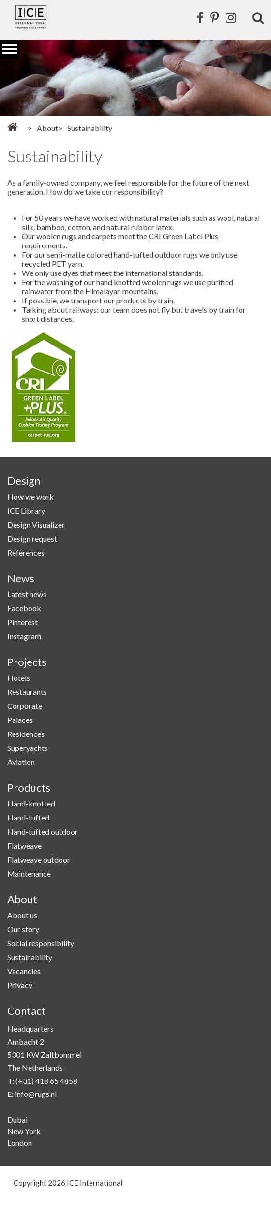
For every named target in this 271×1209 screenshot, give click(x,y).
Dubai (17, 1119)
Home (12, 127)
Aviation (21, 761)
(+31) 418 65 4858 (46, 1080)
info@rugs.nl (36, 1093)
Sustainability (29, 957)
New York (24, 1131)
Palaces (20, 719)
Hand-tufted (28, 817)
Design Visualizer (36, 524)
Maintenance (29, 873)
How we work (30, 496)
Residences (26, 733)
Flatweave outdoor (38, 859)
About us (22, 915)
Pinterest (22, 622)
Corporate (24, 705)
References (26, 552)
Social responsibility (40, 943)
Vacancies (24, 971)
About (47, 127)
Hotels (18, 677)
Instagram (24, 636)
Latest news (26, 594)
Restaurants (27, 691)
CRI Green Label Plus (183, 236)
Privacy (19, 985)
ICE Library (26, 510)
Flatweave (24, 845)
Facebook (24, 608)
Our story (23, 929)
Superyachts (27, 747)
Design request (32, 538)
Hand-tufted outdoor (42, 831)
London (19, 1142)
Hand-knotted (31, 803)
